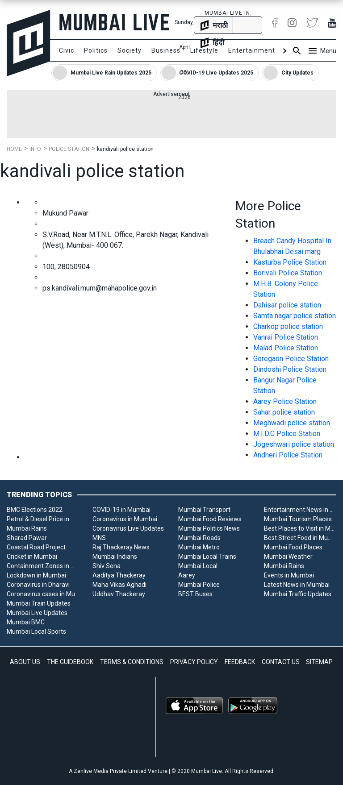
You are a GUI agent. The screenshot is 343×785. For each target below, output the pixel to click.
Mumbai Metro (199, 547)
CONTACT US (281, 661)
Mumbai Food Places (293, 547)
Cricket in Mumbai (32, 556)
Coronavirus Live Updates (128, 528)
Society (129, 50)
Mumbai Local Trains (207, 556)
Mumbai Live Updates (37, 612)
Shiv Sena (106, 565)
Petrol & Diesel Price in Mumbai (43, 519)
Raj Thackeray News (121, 547)
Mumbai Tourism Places (298, 519)
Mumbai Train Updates (39, 603)
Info (35, 149)
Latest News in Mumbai (297, 584)
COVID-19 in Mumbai (121, 509)
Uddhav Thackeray (118, 594)
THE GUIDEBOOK (70, 661)
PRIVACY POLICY (194, 661)
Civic (66, 50)
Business (165, 50)
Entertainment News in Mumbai (300, 509)
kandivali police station (125, 149)
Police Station (69, 149)
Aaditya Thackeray (119, 575)
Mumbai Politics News (209, 528)
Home (14, 149)
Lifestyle (204, 50)
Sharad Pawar (27, 537)
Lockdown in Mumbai (36, 575)
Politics (96, 50)
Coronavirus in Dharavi (38, 584)
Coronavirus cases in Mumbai (43, 594)
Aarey (186, 575)
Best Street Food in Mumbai (300, 537)
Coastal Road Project (36, 547)
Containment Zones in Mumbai (43, 565)
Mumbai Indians (114, 556)
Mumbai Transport (204, 509)
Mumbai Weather (288, 556)
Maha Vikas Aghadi (119, 584)
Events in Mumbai (289, 575)
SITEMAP (319, 661)
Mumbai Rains (27, 528)
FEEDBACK (240, 661)
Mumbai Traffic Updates (297, 594)
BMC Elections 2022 (35, 509)
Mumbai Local (198, 565)
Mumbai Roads (199, 537)
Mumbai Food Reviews (210, 519)
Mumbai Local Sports (36, 631)
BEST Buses (195, 594)
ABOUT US (25, 661)
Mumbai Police (199, 584)
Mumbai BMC (26, 622)
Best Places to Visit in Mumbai (300, 528)
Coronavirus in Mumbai (124, 519)
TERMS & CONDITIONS (131, 661)
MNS (99, 537)
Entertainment (251, 50)
